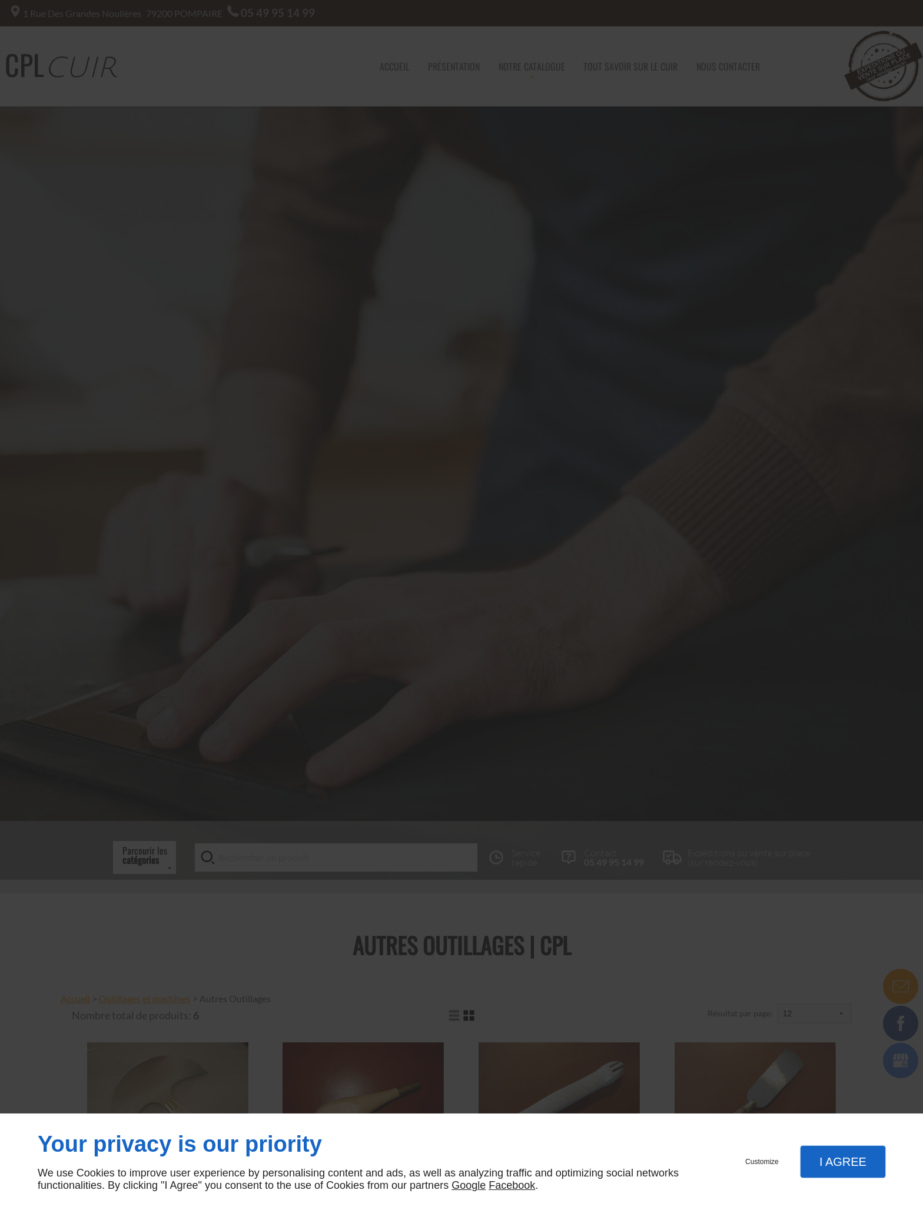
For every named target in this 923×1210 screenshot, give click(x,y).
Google (468, 1185)
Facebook (512, 1185)
